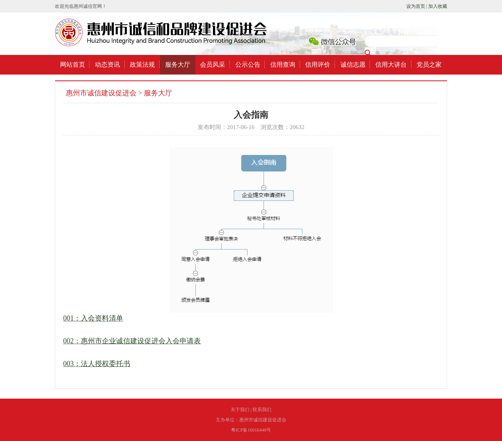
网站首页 (72, 64)
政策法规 (142, 64)
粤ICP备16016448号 (251, 430)
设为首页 (415, 6)
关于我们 (240, 409)
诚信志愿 (353, 64)
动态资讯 (107, 64)
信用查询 (282, 64)
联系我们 (262, 409)
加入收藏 (437, 6)
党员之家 (429, 64)
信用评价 (317, 64)
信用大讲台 (391, 64)
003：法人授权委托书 (96, 364)
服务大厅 (177, 64)
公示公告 (247, 64)
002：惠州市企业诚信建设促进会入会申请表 (132, 341)
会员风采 (212, 64)
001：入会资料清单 (93, 318)
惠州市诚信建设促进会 (101, 93)
